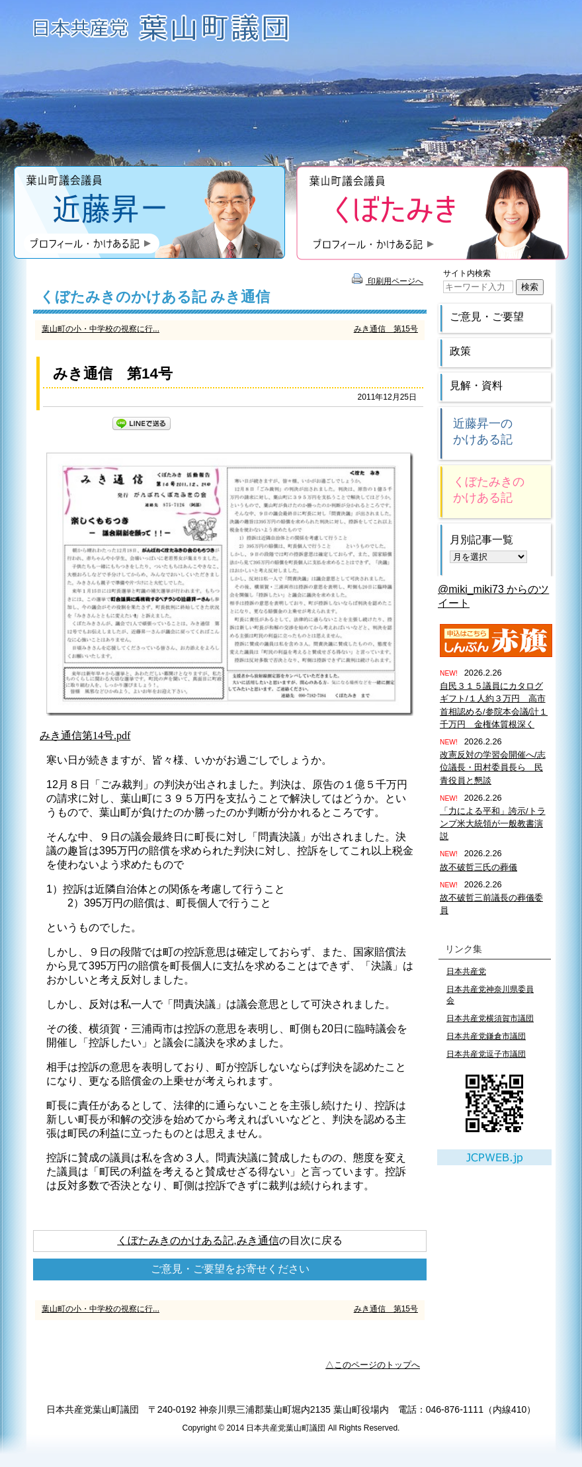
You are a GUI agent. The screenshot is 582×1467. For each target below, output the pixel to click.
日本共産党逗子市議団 (486, 1054)
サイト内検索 (467, 273)
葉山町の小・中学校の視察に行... (100, 328)
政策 (460, 351)
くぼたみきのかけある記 (175, 1240)
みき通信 (258, 1240)
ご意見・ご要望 (487, 316)
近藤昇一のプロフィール (149, 213)
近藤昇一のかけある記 (483, 431)
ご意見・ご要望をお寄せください (230, 1268)
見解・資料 (476, 385)
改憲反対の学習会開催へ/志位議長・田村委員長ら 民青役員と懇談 (493, 767)
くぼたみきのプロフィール (432, 213)
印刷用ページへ (387, 281)
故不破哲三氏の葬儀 (478, 867)
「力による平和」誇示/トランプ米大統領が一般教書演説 (493, 823)
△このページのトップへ (372, 1365)
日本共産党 (466, 971)
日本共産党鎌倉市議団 (486, 1036)
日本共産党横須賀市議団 (490, 1018)
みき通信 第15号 (386, 328)
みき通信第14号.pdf (85, 735)
